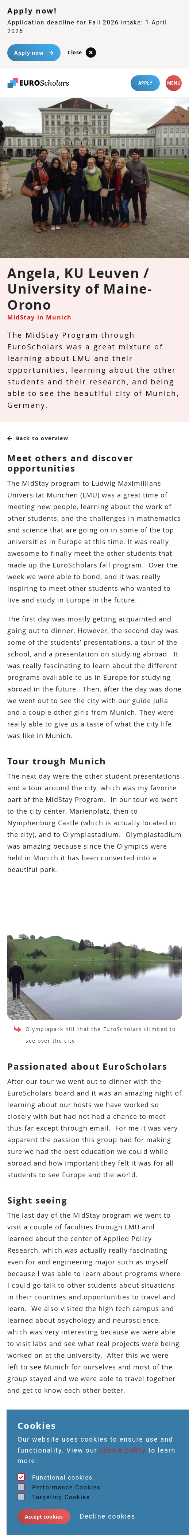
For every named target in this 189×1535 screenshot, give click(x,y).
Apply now (34, 52)
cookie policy (123, 1450)
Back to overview (38, 438)
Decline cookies (107, 1516)
